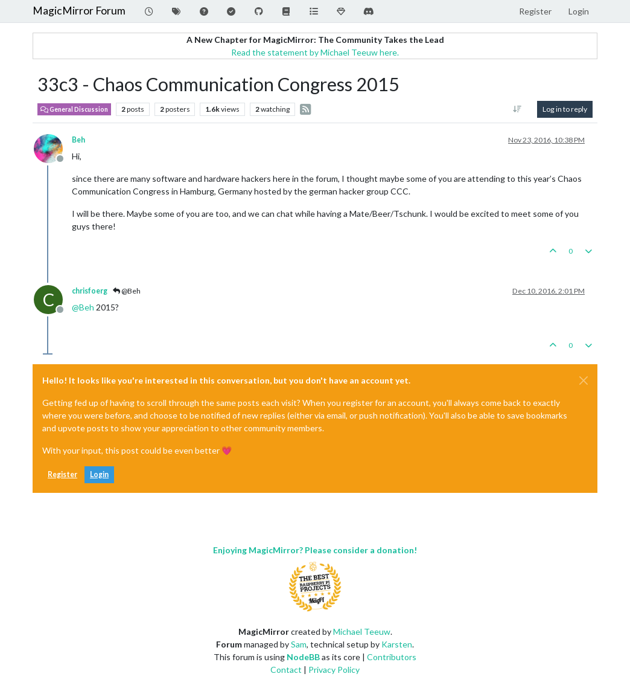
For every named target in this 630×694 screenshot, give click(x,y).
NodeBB (303, 657)
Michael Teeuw (361, 631)
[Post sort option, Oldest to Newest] (517, 109)
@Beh (127, 290)
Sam (299, 644)
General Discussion (74, 109)
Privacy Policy (334, 669)
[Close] (583, 380)
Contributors (391, 657)
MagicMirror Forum (79, 10)
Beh (78, 139)
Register (62, 474)
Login (99, 474)
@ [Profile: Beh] (83, 307)
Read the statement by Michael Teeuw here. (315, 52)
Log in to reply (564, 109)
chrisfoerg (89, 290)
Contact (286, 669)
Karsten (396, 644)
